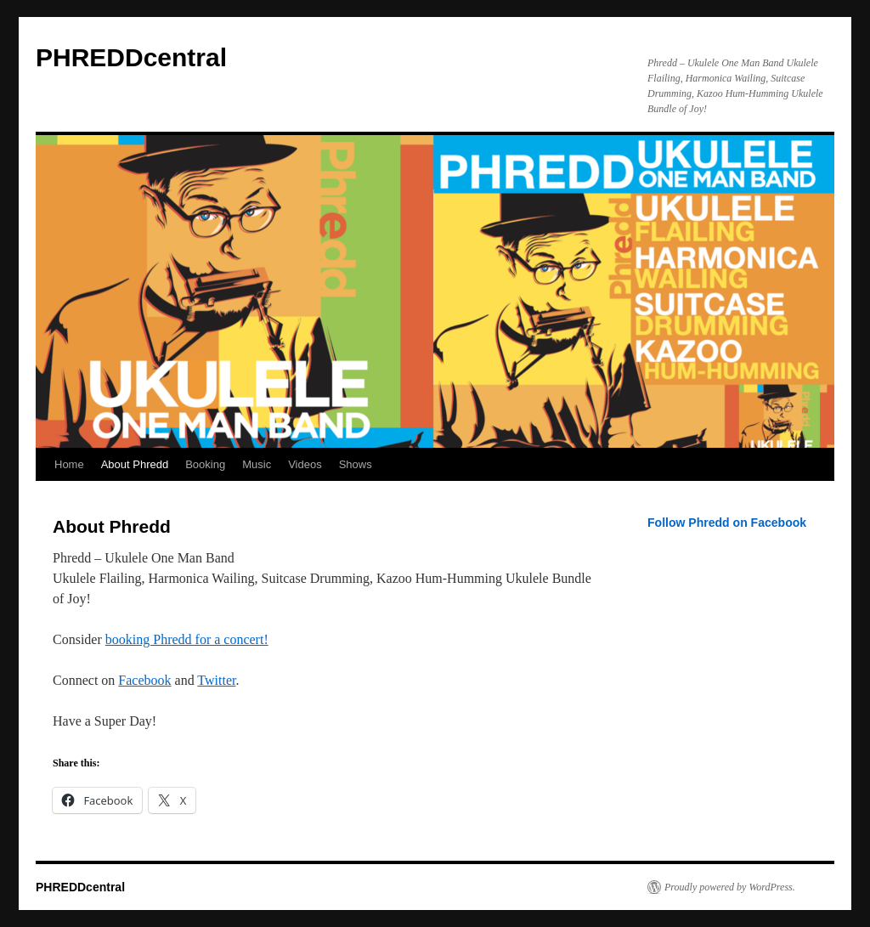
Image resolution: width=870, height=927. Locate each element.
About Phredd (135, 464)
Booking (205, 464)
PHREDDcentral (131, 57)
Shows (355, 464)
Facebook (144, 680)
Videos (305, 464)
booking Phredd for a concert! (186, 639)
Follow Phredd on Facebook (726, 522)
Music (256, 464)
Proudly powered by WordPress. (729, 887)
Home (69, 464)
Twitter (216, 680)
